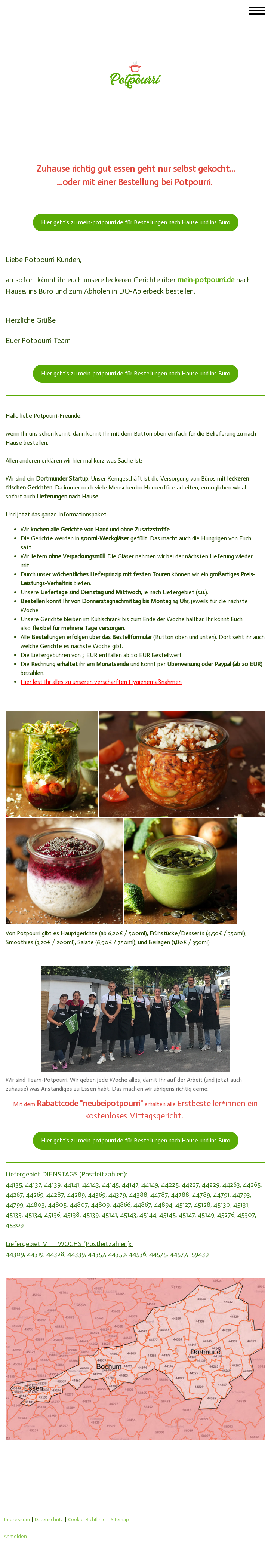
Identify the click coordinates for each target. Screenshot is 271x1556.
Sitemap (120, 1519)
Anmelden (15, 1536)
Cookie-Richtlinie (87, 1519)
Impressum (17, 1519)
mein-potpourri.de (206, 279)
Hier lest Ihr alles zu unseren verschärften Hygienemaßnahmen (101, 681)
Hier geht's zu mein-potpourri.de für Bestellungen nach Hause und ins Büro (135, 222)
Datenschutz (49, 1519)
